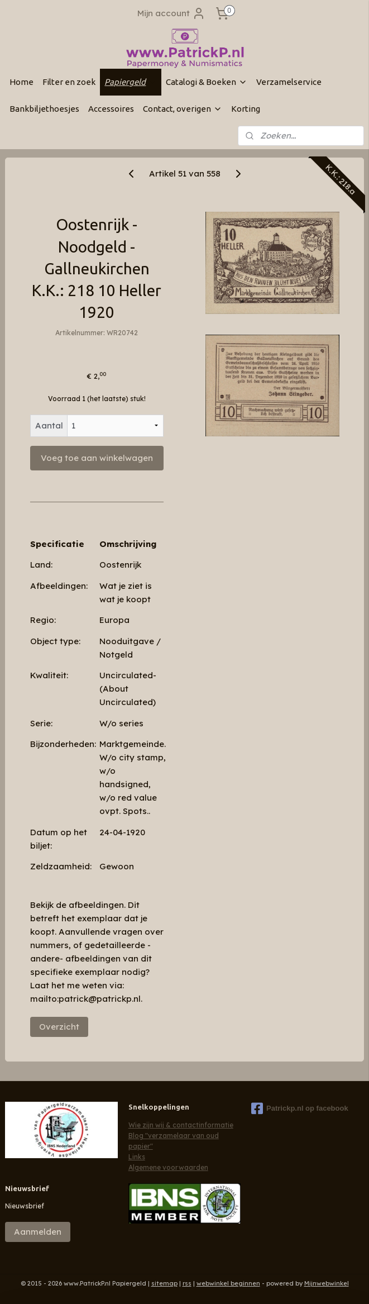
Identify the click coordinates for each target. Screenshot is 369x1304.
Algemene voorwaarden (168, 1167)
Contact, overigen (182, 108)
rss (187, 1283)
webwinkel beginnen (228, 1283)
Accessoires (111, 108)
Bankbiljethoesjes (44, 108)
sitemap (164, 1283)
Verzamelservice (289, 82)
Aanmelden (37, 1231)
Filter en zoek (68, 82)
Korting (245, 108)
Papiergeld (130, 82)
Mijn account (171, 13)
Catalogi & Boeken (206, 82)
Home (21, 82)
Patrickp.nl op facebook (299, 1108)
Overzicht (59, 1026)
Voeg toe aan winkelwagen (97, 458)
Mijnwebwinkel (326, 1283)
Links (136, 1157)
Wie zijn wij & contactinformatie (180, 1125)
